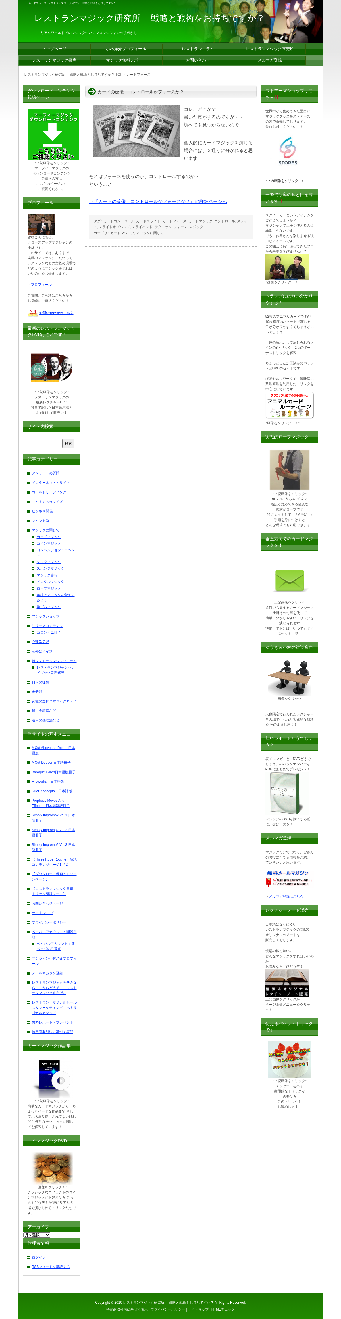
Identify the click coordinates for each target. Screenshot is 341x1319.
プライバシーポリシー (49, 922)
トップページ (54, 49)
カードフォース (174, 221)
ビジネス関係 (42, 511)
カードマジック (200, 221)
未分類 (37, 692)
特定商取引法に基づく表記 (52, 1032)
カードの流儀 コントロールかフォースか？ (141, 92)
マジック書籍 (47, 575)
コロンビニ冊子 (49, 632)
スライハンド (142, 227)
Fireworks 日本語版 (48, 782)
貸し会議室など (44, 711)
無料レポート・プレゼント (52, 1022)
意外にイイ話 (42, 651)
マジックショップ (45, 616)
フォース (180, 227)
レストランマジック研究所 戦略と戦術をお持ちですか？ (168, 1303)
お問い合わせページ (47, 903)
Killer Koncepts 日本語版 (52, 791)
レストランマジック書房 (54, 60)
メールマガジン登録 (47, 973)
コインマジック (49, 543)
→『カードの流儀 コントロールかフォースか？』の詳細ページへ (158, 201)
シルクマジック (49, 562)
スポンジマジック (50, 568)
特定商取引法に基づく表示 (127, 1309)
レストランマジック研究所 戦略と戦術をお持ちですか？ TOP (73, 75)
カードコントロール (118, 221)
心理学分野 (40, 642)
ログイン (39, 1257)
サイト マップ (42, 913)
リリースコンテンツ (47, 626)
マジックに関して (150, 233)
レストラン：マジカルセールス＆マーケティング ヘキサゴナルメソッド (54, 1007)
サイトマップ (198, 1309)
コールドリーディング (49, 492)
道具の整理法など (45, 720)
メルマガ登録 (270, 60)
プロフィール (41, 285)
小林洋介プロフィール (126, 49)
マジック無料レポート (126, 60)
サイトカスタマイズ (47, 502)
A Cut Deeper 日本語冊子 (51, 763)
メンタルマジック (50, 582)
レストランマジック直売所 (270, 49)
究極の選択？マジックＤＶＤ (54, 701)
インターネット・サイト (51, 483)
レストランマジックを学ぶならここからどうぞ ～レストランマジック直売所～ (54, 988)
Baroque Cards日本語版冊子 (54, 772)
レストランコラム (198, 49)
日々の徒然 (40, 682)
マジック (196, 227)
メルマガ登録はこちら (286, 897)
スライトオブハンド (114, 227)
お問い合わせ (198, 60)
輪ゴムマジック (49, 607)
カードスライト (148, 221)
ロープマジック (49, 588)
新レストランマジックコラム (54, 661)
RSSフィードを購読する (51, 1267)
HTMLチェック (223, 1309)
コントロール (224, 221)
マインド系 (40, 521)
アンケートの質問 (45, 473)
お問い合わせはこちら (56, 313)
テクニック (163, 227)
